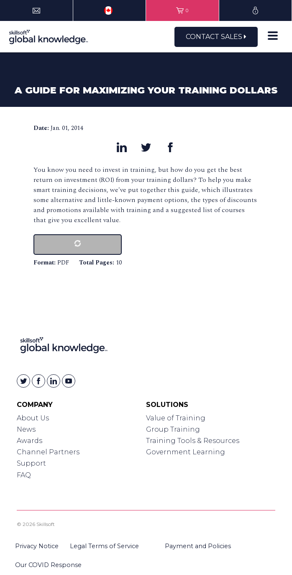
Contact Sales (216, 37)
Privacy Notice (37, 546)
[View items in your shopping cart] (182, 10)
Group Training (173, 429)
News (26, 429)
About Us (33, 418)
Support (31, 463)
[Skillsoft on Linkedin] (53, 381)
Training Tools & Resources (192, 441)
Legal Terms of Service (104, 546)
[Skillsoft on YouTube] (68, 381)
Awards (29, 441)
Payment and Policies (198, 546)
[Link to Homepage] (64, 347)
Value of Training (175, 418)
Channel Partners (48, 452)
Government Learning (185, 452)
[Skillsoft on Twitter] (23, 381)
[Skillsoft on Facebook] (38, 381)
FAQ (24, 475)
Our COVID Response (48, 565)
